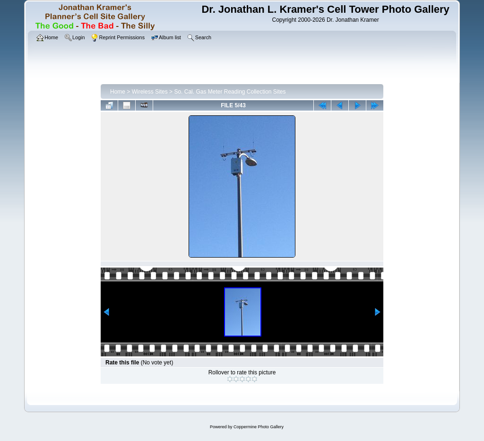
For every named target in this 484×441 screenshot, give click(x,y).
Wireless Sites (150, 91)
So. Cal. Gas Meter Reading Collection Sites (229, 91)
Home (117, 91)
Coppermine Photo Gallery (258, 426)
